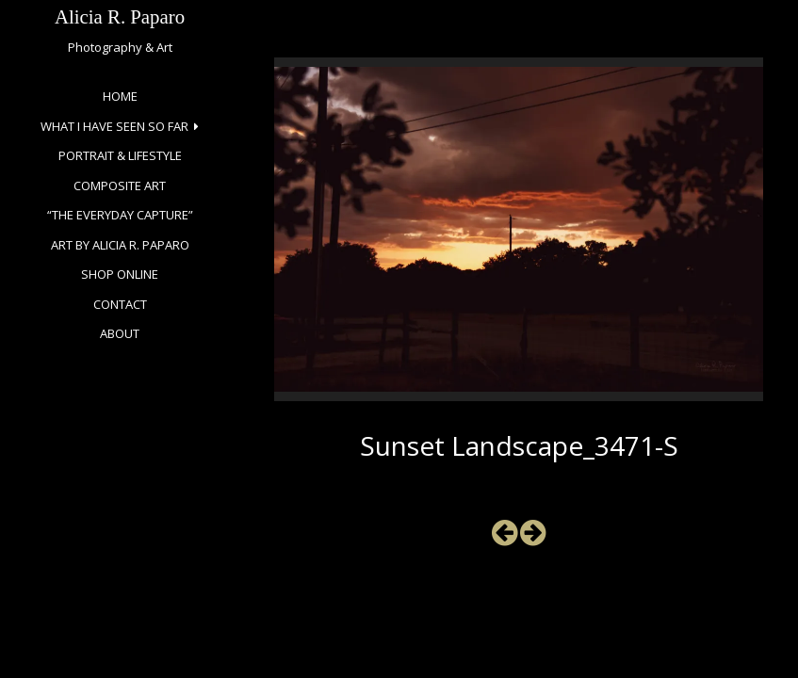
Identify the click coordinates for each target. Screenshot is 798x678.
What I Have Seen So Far (114, 126)
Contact (120, 304)
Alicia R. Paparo (120, 16)
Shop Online (119, 274)
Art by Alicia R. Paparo (120, 244)
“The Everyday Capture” (120, 214)
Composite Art (119, 185)
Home (120, 96)
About (119, 333)
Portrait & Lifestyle (120, 155)
